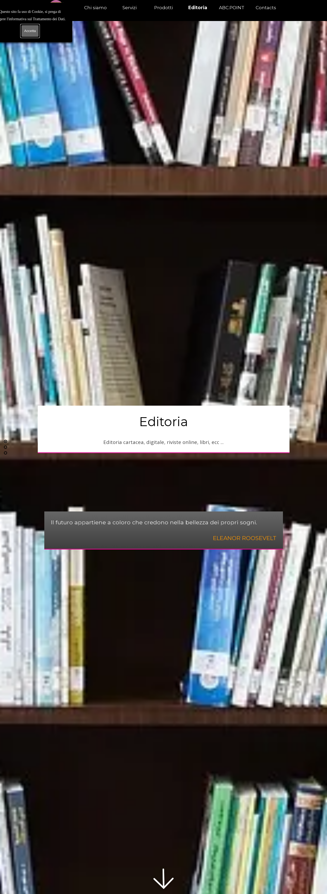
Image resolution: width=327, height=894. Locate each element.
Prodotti (163, 7)
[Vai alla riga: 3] (5, 453)
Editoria (197, 7)
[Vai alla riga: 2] (5, 447)
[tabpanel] (163, 429)
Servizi (129, 7)
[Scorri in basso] (163, 878)
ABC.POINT (231, 7)
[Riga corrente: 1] (5, 441)
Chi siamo (95, 7)
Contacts (266, 7)
